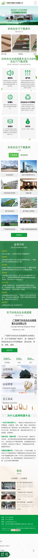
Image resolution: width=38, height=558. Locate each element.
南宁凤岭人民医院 (28, 211)
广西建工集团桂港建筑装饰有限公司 (28, 229)
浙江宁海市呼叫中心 (28, 175)
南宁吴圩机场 (9, 211)
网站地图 (2, 557)
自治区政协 (9, 175)
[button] (17, 23)
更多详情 (9, 350)
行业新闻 (24, 478)
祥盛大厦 (28, 193)
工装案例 (13, 155)
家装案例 (24, 155)
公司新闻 (14, 478)
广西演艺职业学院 (9, 229)
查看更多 (19, 235)
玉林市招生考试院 (9, 193)
